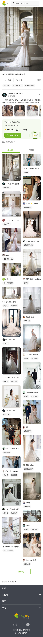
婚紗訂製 (34, 358)
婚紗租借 (6, 224)
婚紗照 (5, 306)
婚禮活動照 (27, 207)
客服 (21, 608)
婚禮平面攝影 (8, 283)
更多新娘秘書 (8, 141)
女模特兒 (27, 507)
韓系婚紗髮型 (17, 85)
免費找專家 (12, 135)
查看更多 (21, 572)
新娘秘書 (6, 85)
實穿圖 (26, 358)
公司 (21, 588)
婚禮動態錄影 (8, 550)
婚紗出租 (14, 306)
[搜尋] (13, 3)
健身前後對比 (8, 259)
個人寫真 (14, 381)
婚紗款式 (14, 513)
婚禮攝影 (6, 452)
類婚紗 (26, 172)
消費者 (21, 594)
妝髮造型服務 (29, 85)
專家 (21, 601)
